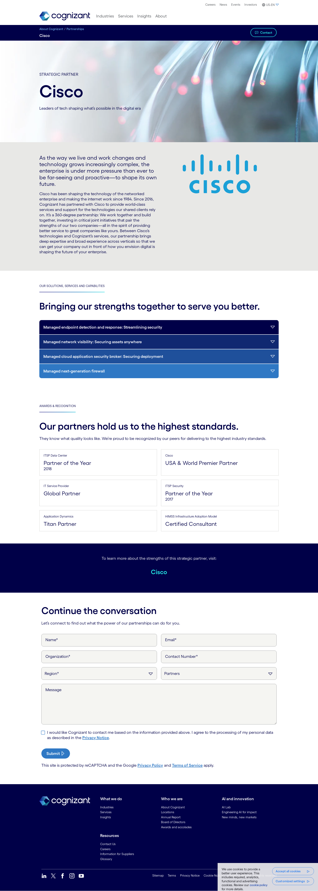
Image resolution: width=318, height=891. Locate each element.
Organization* (57, 656)
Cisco (159, 570)
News (223, 4)
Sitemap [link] (158, 875)
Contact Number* (181, 656)
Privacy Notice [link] (190, 875)
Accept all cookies (288, 871)
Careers (210, 4)
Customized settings (290, 881)
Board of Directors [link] (173, 822)
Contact (266, 32)
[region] (268, 877)
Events (235, 4)
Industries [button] (105, 16)
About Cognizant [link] (173, 807)
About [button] (161, 16)
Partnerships (75, 29)
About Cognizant (51, 29)
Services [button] (125, 16)
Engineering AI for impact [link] (239, 812)
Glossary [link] (106, 859)
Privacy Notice (95, 737)
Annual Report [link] (170, 817)
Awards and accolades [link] (176, 827)
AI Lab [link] (226, 807)
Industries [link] (107, 807)
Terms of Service (187, 765)
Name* (51, 640)
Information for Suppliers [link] (117, 854)
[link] (64, 16)
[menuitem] (210, 5)
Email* (171, 640)
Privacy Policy (150, 765)
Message (53, 689)
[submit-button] (55, 753)
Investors (250, 4)
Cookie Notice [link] (213, 875)
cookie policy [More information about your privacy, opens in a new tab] (259, 885)
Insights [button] (144, 16)
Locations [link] (167, 812)
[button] (270, 5)
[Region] (99, 673)
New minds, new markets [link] (239, 817)
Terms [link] (172, 875)
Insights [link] (105, 817)
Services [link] (106, 812)
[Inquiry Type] (219, 673)
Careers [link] (105, 849)
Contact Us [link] (108, 844)
